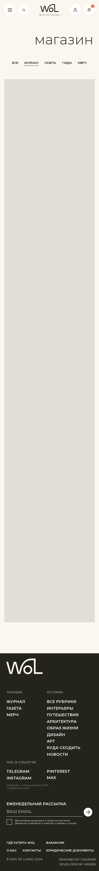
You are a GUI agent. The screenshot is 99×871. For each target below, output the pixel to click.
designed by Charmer (77, 859)
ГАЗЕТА (50, 63)
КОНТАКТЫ (32, 850)
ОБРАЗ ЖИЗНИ (62, 728)
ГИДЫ (67, 63)
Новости (57, 754)
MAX (51, 777)
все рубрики (61, 701)
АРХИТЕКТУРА (62, 721)
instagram (19, 778)
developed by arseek (77, 864)
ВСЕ (15, 63)
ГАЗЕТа (14, 708)
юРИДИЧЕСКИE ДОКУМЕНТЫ (70, 850)
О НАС (12, 850)
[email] (44, 812)
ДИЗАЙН (56, 734)
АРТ (51, 741)
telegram (18, 771)
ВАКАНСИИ (55, 843)
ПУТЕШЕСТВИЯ (63, 714)
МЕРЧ (82, 63)
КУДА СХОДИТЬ (63, 747)
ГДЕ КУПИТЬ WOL (21, 843)
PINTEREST (58, 771)
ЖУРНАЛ (31, 63)
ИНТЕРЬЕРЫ (60, 708)
